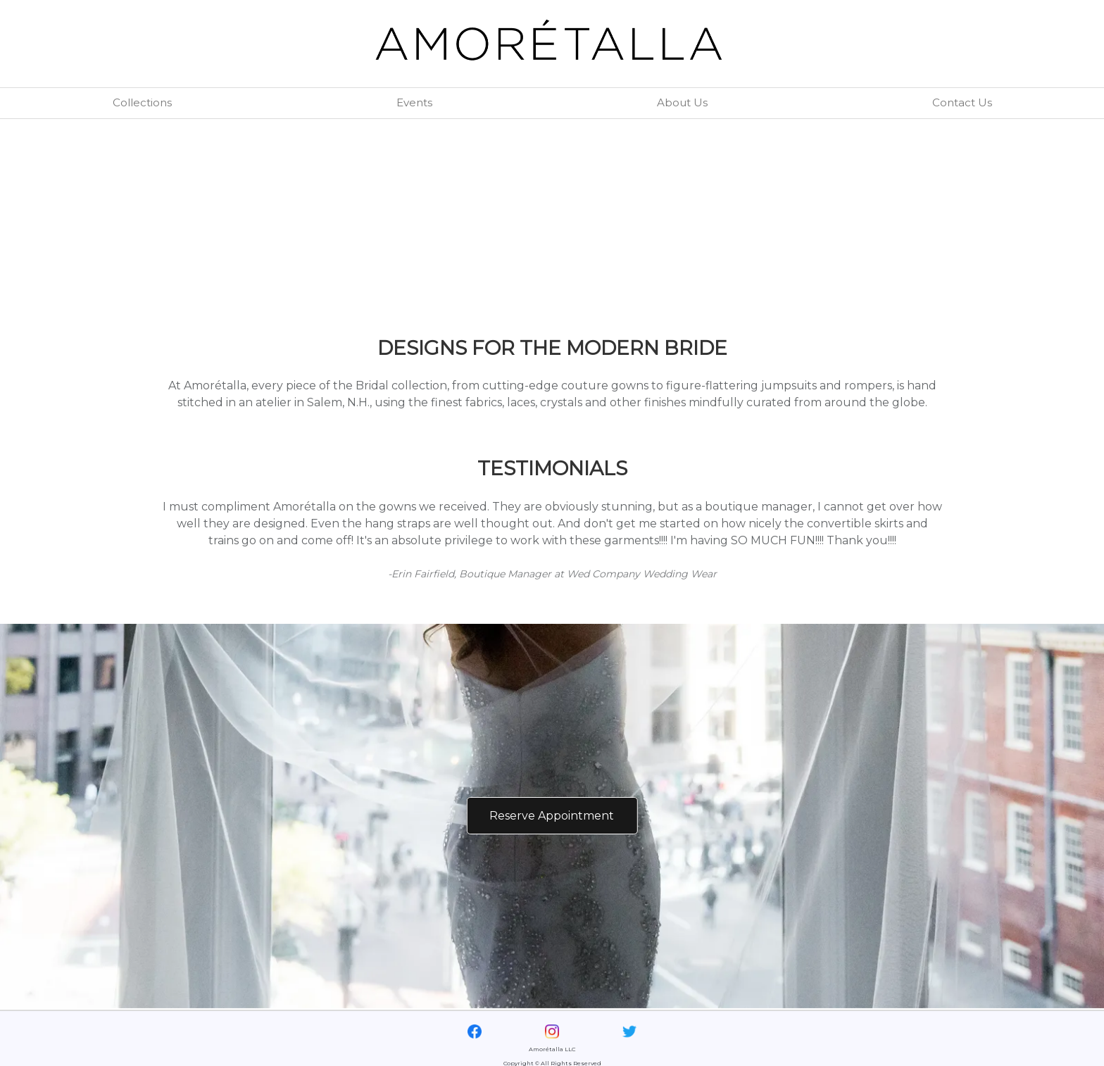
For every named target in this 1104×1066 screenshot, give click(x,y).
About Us (682, 102)
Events (414, 102)
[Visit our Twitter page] (629, 1030)
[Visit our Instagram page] (552, 1030)
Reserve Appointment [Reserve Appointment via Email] (551, 815)
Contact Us (962, 102)
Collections (142, 102)
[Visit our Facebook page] (475, 1030)
